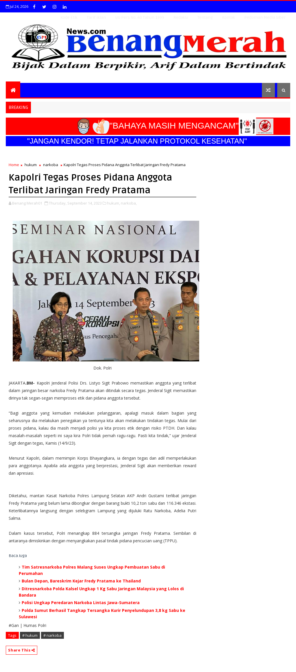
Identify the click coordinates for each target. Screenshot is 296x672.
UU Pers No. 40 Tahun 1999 (139, 17)
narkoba (50, 164)
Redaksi (180, 17)
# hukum (30, 635)
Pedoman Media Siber (265, 17)
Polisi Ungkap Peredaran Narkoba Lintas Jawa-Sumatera (81, 602)
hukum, (113, 203)
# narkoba (52, 635)
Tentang (205, 17)
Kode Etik (68, 17)
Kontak (228, 17)
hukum (31, 164)
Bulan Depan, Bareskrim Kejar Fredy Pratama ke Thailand (81, 581)
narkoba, (129, 203)
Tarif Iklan (96, 17)
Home (14, 164)
